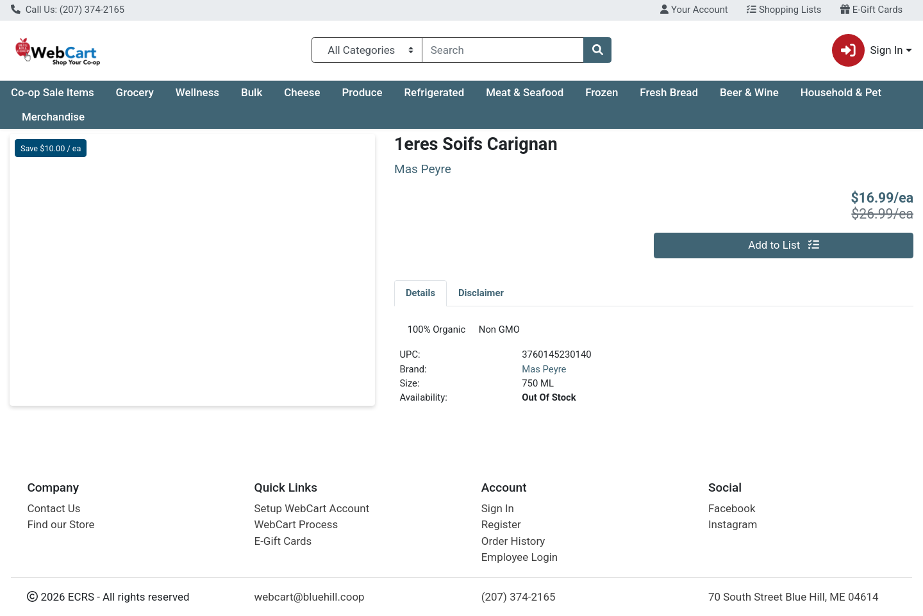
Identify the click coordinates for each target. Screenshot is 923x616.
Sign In (497, 508)
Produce (362, 92)
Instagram (732, 524)
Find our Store (60, 524)
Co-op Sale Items (52, 92)
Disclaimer (481, 293)
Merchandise (53, 116)
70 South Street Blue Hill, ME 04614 (793, 596)
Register (501, 524)
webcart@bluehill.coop (309, 596)
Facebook (732, 508)
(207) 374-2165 (518, 596)
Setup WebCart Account (312, 508)
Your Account (694, 9)
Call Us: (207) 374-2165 (67, 9)
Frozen (601, 92)
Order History (513, 541)
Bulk (251, 92)
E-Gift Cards (871, 9)
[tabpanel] (653, 371)
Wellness (197, 92)
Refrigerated (434, 92)
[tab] (420, 293)
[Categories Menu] (367, 50)
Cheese (302, 92)
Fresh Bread (669, 92)
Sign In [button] (867, 50)
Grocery (135, 92)
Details (420, 293)
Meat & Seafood (524, 92)
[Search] (503, 50)
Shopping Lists (784, 9)
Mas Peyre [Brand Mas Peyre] (544, 373)
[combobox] (503, 50)
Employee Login (519, 557)
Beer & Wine (749, 92)
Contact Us (53, 508)
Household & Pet (841, 92)
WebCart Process (296, 524)
